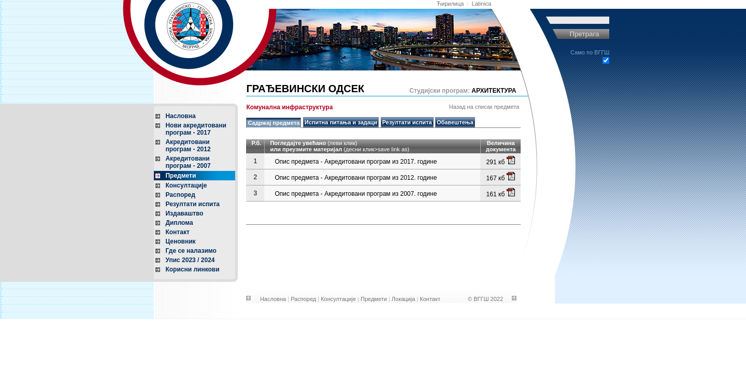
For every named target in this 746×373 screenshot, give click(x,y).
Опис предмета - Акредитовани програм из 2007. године (356, 193)
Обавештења (455, 122)
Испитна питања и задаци (341, 122)
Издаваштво (184, 213)
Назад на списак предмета (484, 107)
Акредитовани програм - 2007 (187, 162)
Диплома (179, 222)
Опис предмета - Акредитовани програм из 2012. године (356, 177)
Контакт (177, 232)
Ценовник (180, 241)
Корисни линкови (192, 269)
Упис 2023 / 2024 (189, 260)
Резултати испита (192, 204)
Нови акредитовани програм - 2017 (195, 129)
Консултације (186, 185)
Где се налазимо (190, 250)
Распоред (180, 194)
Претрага (584, 34)
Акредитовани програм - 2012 (187, 145)
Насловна (180, 116)
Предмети (180, 175)
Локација (403, 299)
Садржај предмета (273, 123)
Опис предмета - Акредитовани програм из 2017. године (356, 161)
